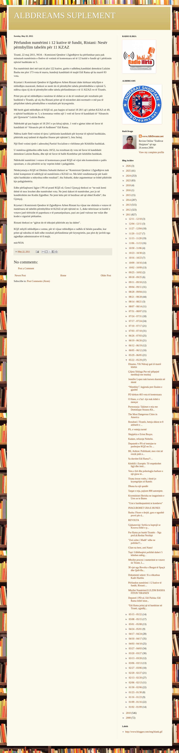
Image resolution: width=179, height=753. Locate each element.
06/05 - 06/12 (135, 350)
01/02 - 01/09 (135, 707)
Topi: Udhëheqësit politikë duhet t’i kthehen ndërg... (145, 554)
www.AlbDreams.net (153, 136)
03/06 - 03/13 (135, 663)
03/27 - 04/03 (135, 648)
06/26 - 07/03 (135, 335)
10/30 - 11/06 (135, 248)
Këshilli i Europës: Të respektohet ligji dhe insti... (144, 465)
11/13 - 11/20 (135, 238)
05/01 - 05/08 (135, 624)
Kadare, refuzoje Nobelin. (140, 439)
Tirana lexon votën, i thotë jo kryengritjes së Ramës (142, 480)
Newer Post (20, 275)
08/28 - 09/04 (135, 292)
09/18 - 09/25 (135, 277)
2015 (128, 195)
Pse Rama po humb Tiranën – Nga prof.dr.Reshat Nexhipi (144, 534)
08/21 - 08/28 (135, 297)
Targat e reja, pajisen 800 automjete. (145, 491)
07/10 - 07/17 (135, 326)
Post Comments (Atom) (38, 281)
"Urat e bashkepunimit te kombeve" (145, 503)
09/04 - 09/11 (135, 287)
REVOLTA (133, 520)
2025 (128, 170)
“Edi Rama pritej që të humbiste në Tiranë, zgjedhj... (145, 607)
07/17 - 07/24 (135, 321)
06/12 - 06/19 (135, 345)
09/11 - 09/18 (135, 282)
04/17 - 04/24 (135, 634)
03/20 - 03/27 (135, 653)
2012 (128, 210)
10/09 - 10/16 (135, 262)
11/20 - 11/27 (135, 233)
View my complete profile (151, 152)
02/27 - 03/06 (135, 668)
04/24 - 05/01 (135, 629)
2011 (128, 214)
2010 (128, 713)
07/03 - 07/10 (135, 331)
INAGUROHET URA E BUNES (144, 508)
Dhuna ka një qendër (138, 486)
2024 (128, 175)
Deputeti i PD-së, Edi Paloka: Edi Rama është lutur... (144, 599)
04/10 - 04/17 (135, 638)
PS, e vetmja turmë (137, 429)
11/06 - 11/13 (135, 243)
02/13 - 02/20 (135, 677)
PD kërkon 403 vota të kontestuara (145, 394)
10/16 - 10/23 (135, 258)
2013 (128, 205)
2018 (128, 185)
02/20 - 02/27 (135, 673)
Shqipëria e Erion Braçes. (140, 434)
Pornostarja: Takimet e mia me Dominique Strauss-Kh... (143, 408)
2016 (128, 190)
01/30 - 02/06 (135, 687)
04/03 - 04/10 (135, 643)
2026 (128, 166)
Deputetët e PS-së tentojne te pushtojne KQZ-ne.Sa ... (142, 445)
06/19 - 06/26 (135, 340)
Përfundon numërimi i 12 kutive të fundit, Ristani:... (144, 584)
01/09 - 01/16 (135, 702)
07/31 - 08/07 (135, 311)
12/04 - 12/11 (135, 223)
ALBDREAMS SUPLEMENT (64, 15)
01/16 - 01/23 (135, 697)
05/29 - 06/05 (135, 355)
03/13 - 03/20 (135, 658)
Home (63, 275)
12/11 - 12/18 (135, 219)
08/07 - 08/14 (135, 306)
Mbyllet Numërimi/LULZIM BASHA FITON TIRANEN (146, 592)
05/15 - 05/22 (135, 614)
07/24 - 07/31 (135, 316)
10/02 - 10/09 (135, 267)
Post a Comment (26, 268)
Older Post (106, 275)
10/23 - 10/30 (135, 253)
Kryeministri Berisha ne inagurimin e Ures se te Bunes (146, 497)
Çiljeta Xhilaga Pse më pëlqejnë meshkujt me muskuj (143, 373)
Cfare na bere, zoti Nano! (140, 547)
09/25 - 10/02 (135, 272)
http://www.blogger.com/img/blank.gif (143, 731)
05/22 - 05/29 (135, 360)
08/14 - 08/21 (135, 301)
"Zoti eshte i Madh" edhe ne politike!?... (141, 541)
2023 (128, 180)
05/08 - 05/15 (135, 619)
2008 (128, 718)
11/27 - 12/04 (135, 228)
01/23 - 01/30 (135, 692)
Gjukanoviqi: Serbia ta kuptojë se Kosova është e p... (144, 526)
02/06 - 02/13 (135, 682)
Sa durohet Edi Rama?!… (140, 458)
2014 (128, 200)
